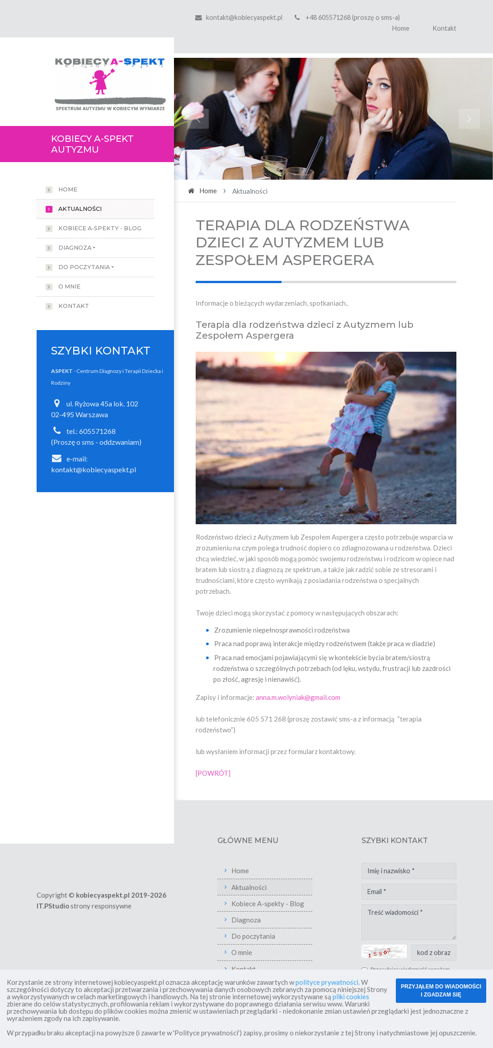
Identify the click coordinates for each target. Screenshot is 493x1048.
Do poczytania (84, 267)
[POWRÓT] (213, 773)
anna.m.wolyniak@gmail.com (298, 697)
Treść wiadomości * (409, 922)
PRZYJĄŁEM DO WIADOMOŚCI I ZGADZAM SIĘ (441, 990)
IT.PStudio (53, 906)
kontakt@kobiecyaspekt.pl (244, 17)
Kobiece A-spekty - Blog (99, 228)
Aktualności (80, 208)
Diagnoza (74, 247)
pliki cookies (351, 996)
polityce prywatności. (328, 982)
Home (400, 28)
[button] (198, 119)
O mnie (69, 286)
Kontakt (444, 28)
